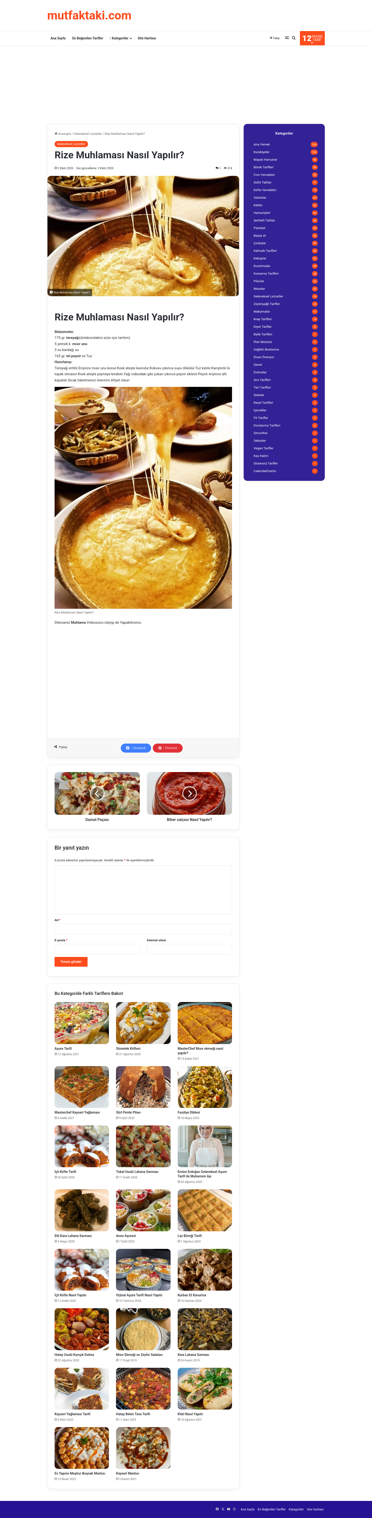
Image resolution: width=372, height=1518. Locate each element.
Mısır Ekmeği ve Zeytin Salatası (139, 1355)
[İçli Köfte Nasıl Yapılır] (82, 1270)
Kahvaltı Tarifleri (265, 251)
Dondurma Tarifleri (267, 425)
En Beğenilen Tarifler (87, 38)
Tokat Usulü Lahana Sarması (137, 1172)
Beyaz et (260, 235)
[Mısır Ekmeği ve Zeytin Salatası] (143, 1329)
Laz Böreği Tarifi (190, 1236)
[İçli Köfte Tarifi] (82, 1146)
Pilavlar (259, 281)
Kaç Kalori (261, 456)
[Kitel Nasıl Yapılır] (205, 1389)
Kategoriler (119, 38)
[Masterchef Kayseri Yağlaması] (82, 1087)
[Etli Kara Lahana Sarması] (82, 1210)
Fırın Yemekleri (264, 175)
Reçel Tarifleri (263, 402)
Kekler (258, 205)
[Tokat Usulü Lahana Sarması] (143, 1146)
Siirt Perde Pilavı (128, 1112)
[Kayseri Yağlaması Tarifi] (82, 1389)
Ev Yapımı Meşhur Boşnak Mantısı (80, 1473)
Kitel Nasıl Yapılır (190, 1414)
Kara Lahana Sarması (193, 1355)
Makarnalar (262, 311)
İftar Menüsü (263, 342)
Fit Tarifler (261, 418)
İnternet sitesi (156, 940)
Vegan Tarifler (264, 448)
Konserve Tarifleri (266, 273)
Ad (57, 920)
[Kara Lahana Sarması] (205, 1329)
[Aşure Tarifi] (82, 1023)
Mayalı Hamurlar (265, 159)
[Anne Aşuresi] (143, 1210)
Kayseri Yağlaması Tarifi (72, 1414)
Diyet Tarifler (263, 326)
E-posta (61, 940)
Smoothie (260, 433)
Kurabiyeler (262, 152)
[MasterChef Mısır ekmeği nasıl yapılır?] (205, 1023)
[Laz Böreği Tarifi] (205, 1210)
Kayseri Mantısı (127, 1473)
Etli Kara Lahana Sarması (73, 1236)
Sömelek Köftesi (128, 1048)
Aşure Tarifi (63, 1048)
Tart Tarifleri (262, 387)
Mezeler (259, 288)
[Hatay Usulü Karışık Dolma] (82, 1329)
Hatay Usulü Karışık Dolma (74, 1355)
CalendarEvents (265, 471)
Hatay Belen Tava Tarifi (133, 1414)
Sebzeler (260, 440)
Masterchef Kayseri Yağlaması (77, 1112)
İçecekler (260, 410)
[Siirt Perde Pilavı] (143, 1087)
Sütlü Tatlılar (262, 182)
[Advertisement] (186, 83)
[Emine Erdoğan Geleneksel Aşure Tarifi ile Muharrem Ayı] (205, 1146)
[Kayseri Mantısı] (143, 1448)
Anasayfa (63, 134)
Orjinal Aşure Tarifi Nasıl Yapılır (139, 1295)
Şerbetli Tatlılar (264, 220)
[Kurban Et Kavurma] (205, 1270)
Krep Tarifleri (263, 319)
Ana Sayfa (58, 38)
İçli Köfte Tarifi (65, 1172)
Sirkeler (259, 395)
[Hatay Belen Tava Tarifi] (143, 1389)
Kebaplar (260, 258)
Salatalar (260, 197)
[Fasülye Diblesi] (205, 1087)
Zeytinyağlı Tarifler (267, 304)
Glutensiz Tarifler (266, 463)
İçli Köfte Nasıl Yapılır (71, 1295)
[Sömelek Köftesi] (143, 1023)
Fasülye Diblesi (189, 1112)
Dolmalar (260, 372)
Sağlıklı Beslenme (266, 349)
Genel (258, 364)
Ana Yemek (262, 144)
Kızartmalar (262, 266)
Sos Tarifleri (262, 380)
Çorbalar (260, 243)
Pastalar (259, 228)
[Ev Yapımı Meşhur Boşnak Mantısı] (82, 1448)
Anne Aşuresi (126, 1236)
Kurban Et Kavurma (192, 1295)
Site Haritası (147, 38)
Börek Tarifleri (264, 167)
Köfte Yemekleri (265, 190)
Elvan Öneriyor (264, 357)
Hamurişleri (262, 213)
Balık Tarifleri (263, 334)
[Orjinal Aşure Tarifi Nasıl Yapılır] (143, 1270)
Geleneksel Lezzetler (88, 134)
